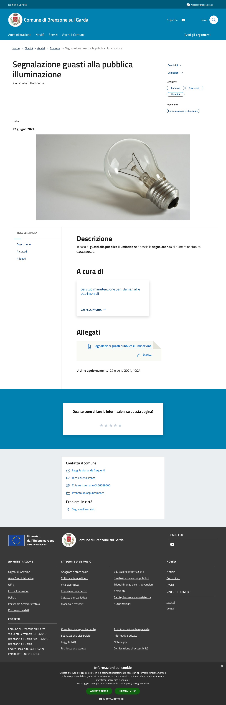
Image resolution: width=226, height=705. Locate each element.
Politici (12, 597)
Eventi (170, 609)
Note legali (120, 642)
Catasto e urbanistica (74, 597)
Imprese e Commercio (74, 591)
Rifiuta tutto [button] (127, 690)
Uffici (11, 584)
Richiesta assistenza (73, 648)
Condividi (175, 65)
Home (16, 48)
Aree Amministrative (21, 578)
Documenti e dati (18, 610)
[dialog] (113, 683)
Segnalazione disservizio (75, 635)
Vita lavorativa (70, 584)
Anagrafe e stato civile (74, 572)
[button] (113, 699)
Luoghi (171, 602)
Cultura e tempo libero (74, 578)
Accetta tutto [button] (99, 691)
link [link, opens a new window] (147, 683)
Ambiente (120, 591)
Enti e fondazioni (18, 591)
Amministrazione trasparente (131, 629)
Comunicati (173, 578)
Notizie (171, 572)
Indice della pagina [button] (27, 233)
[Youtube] (182, 19)
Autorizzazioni (122, 604)
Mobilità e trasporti (72, 604)
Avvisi (41, 48)
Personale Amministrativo (24, 604)
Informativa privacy (125, 635)
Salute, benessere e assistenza (132, 597)
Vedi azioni (176, 73)
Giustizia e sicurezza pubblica (131, 578)
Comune (55, 48)
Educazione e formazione (129, 571)
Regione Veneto (17, 4)
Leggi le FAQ (68, 642)
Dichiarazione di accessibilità (131, 648)
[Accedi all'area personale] (200, 5)
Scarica (143, 354)
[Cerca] (213, 19)
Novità (29, 48)
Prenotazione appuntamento (78, 629)
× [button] (222, 666)
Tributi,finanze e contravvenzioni (134, 584)
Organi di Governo (19, 572)
